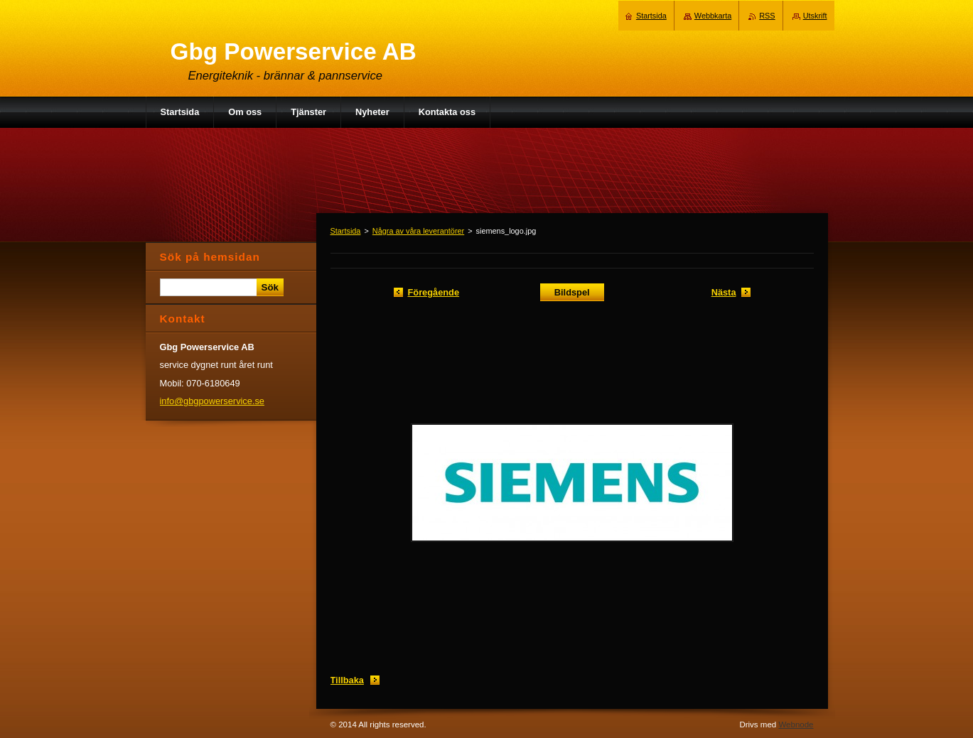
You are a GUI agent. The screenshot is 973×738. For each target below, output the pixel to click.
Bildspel (572, 292)
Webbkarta (712, 15)
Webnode (795, 724)
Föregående (434, 292)
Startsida (345, 231)
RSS (767, 15)
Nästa (723, 292)
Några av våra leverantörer (418, 231)
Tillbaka (347, 680)
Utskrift (815, 15)
